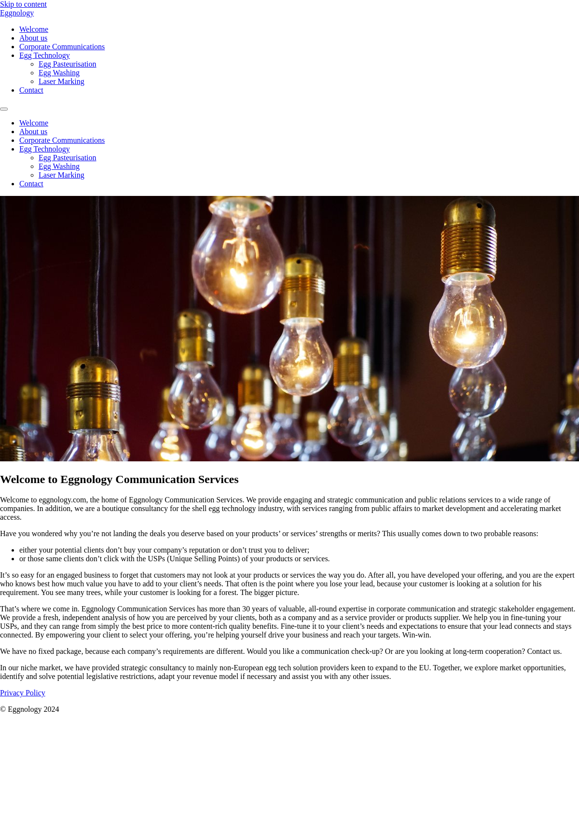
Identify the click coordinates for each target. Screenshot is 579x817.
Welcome (33, 29)
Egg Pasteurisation (67, 64)
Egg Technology (44, 55)
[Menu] (4, 109)
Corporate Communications (62, 46)
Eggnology (17, 13)
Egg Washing (59, 73)
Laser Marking (61, 81)
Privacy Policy (22, 693)
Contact (31, 90)
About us (33, 38)
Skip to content (23, 4)
